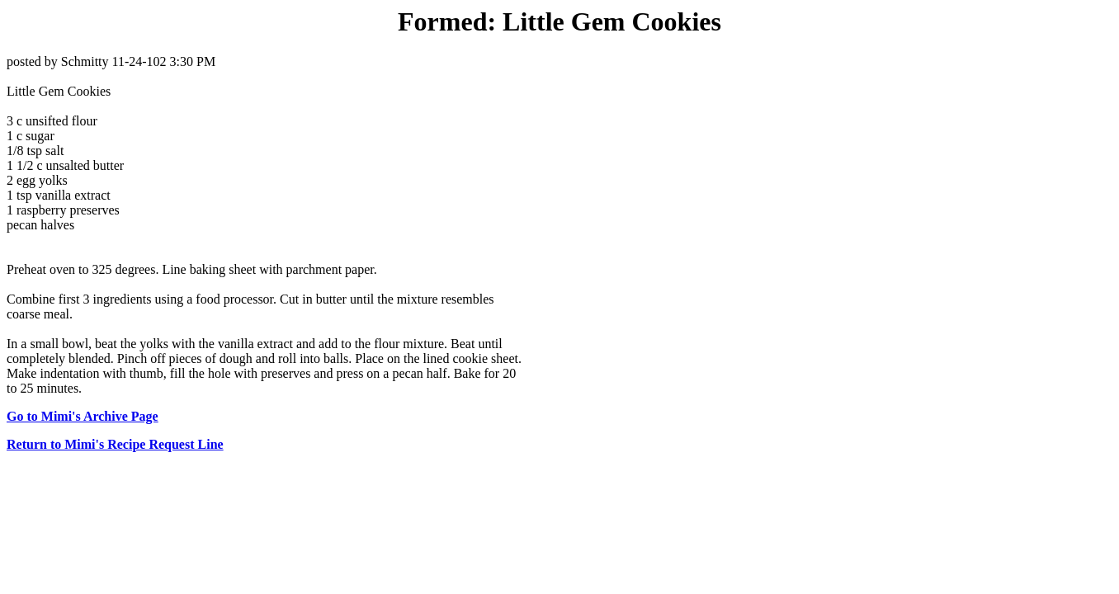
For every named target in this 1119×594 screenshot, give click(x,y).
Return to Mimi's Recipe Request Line (115, 444)
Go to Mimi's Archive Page (82, 416)
